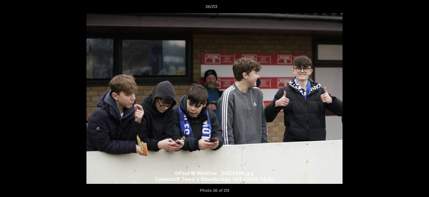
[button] (406, 7)
